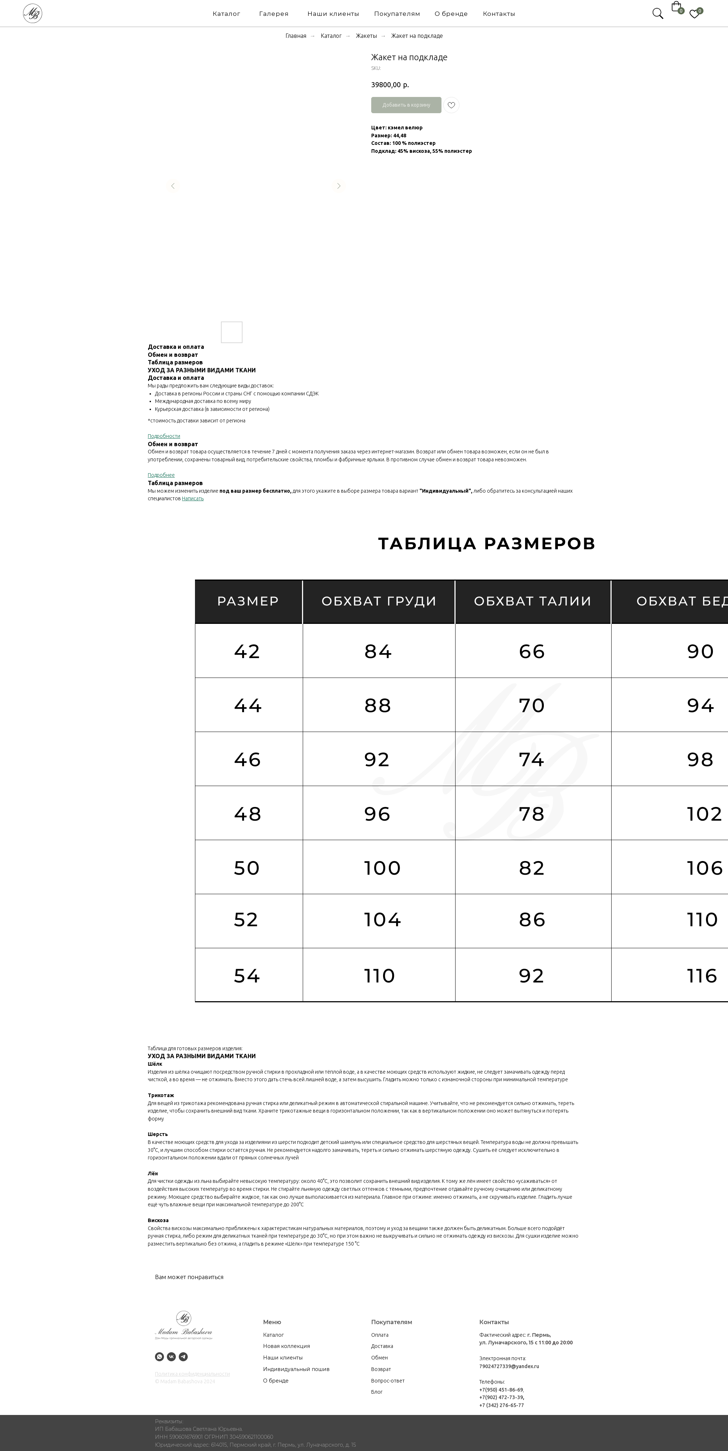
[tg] (183, 1356)
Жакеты (366, 35)
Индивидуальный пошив (296, 1369)
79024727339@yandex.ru (509, 1366)
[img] (531, 13)
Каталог (145, 13)
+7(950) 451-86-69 (501, 1390)
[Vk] (171, 1356)
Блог (376, 1392)
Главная (295, 35)
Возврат (381, 1369)
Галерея (192, 13)
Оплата (380, 1335)
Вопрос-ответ (388, 1381)
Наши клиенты (252, 13)
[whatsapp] (159, 1356)
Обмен (379, 1358)
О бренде (370, 13)
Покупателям (316, 13)
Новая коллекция (286, 1346)
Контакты (417, 13)
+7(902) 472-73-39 (501, 1397)
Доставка (382, 1346)
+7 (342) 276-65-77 (501, 1405)
